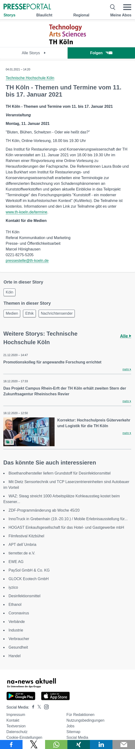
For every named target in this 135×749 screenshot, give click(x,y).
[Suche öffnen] (113, 7)
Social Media (77, 737)
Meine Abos (120, 15)
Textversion (16, 726)
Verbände (17, 622)
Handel (15, 656)
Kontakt (12, 720)
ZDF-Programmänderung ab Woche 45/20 (44, 510)
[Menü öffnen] (127, 7)
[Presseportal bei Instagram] (45, 707)
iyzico (13, 587)
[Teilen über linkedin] (101, 744)
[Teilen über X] (34, 744)
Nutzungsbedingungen (85, 720)
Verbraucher (19, 639)
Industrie (16, 630)
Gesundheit (18, 647)
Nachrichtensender (57, 313)
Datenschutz (17, 732)
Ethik (29, 313)
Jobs (70, 726)
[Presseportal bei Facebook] (31, 707)
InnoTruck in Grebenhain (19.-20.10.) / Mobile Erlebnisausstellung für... (68, 519)
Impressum (15, 715)
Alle (125, 336)
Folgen (101, 53)
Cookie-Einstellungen (24, 737)
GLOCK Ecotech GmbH (29, 579)
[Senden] (123, 744)
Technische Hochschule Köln (30, 78)
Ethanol (15, 604)
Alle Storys (34, 53)
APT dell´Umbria (22, 545)
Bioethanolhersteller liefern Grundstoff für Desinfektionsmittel (60, 473)
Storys (9, 15)
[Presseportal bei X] (37, 707)
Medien (12, 313)
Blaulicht (44, 15)
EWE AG (16, 562)
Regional (81, 15)
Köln (9, 292)
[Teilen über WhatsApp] (56, 744)
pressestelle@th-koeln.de (27, 261)
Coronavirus (19, 613)
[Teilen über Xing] (78, 744)
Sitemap (73, 732)
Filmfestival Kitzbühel (26, 536)
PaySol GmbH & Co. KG (29, 570)
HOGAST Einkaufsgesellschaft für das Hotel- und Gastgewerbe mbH (66, 527)
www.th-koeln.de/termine (26, 212)
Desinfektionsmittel (24, 596)
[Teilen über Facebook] (11, 744)
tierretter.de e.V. (22, 553)
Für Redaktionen (80, 715)
